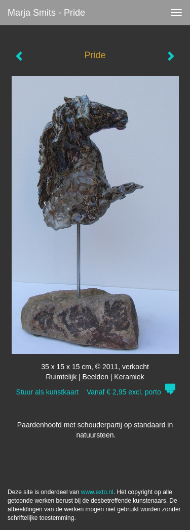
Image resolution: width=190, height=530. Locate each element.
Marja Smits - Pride (46, 13)
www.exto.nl (97, 492)
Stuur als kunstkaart (95, 392)
